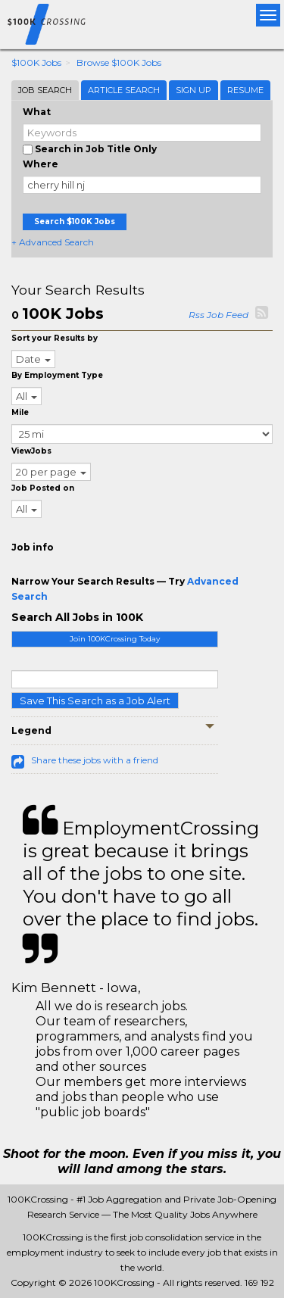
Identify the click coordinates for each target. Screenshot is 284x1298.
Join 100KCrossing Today (115, 639)
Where (40, 164)
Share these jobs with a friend (94, 760)
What (37, 111)
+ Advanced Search (52, 242)
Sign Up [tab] (193, 90)
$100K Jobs (36, 62)
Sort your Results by (54, 338)
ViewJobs (31, 451)
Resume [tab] (245, 90)
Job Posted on (42, 488)
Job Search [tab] (45, 90)
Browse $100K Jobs (118, 62)
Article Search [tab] (124, 90)
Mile (20, 412)
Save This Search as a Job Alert (95, 700)
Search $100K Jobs (74, 221)
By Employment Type (57, 375)
